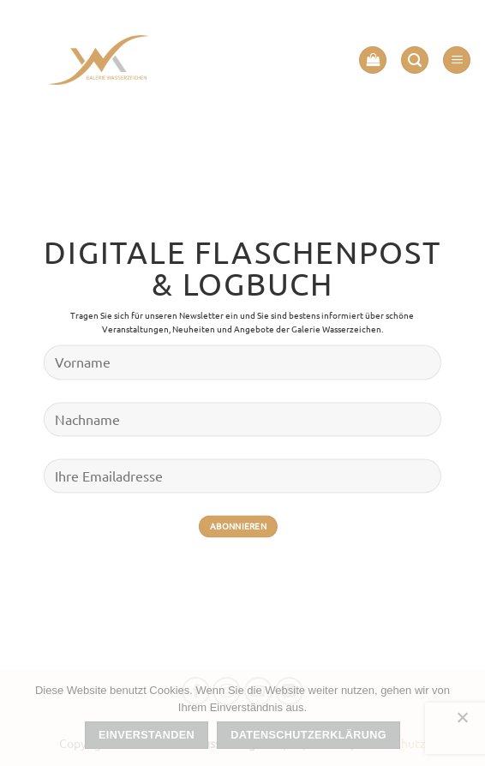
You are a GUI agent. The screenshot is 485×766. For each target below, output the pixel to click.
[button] (372, 60)
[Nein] (462, 722)
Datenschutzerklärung (308, 735)
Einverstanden (147, 735)
